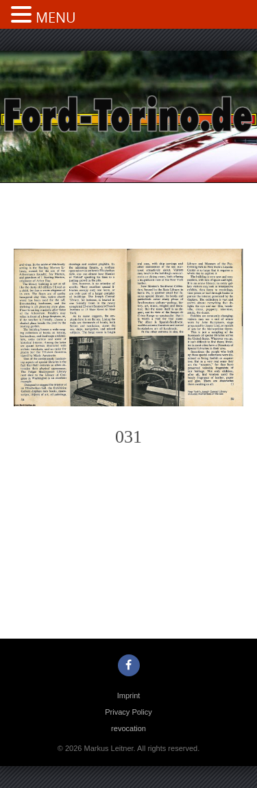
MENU (56, 17)
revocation (128, 728)
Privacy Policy (128, 712)
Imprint (128, 695)
